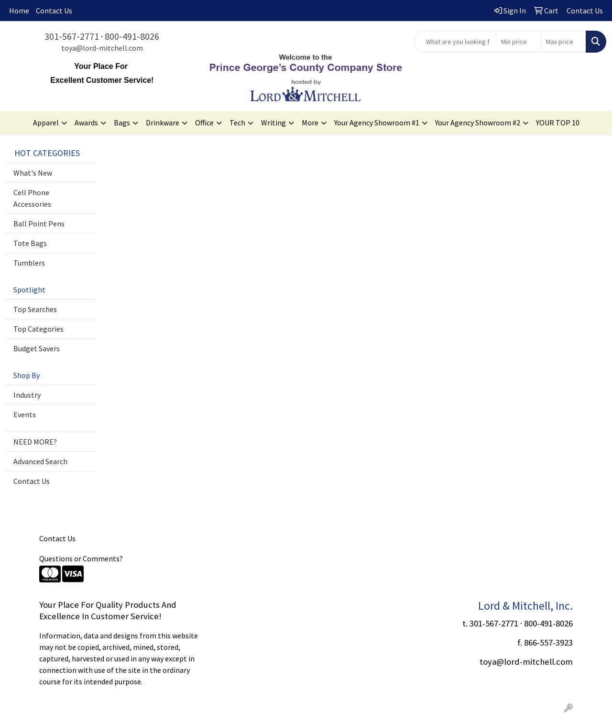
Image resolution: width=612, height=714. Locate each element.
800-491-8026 (132, 36)
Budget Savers (36, 348)
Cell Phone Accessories (32, 198)
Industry (27, 395)
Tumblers (29, 263)
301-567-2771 (71, 36)
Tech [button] (237, 122)
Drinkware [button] (162, 122)
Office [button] (204, 122)
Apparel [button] (46, 122)
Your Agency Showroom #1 (376, 122)
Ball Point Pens (39, 223)
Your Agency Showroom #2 (477, 122)
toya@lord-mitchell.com (102, 48)
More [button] (310, 122)
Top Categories (38, 329)
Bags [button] (122, 122)
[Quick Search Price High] (563, 42)
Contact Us (54, 10)
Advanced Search (40, 461)
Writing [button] (273, 122)
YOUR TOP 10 (557, 122)
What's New (32, 173)
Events (24, 414)
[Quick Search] (455, 42)
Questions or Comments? (81, 558)
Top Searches (35, 309)
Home (19, 10)
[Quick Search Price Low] (518, 42)
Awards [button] (86, 122)
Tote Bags (30, 243)
